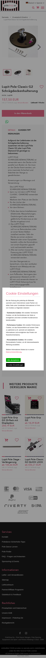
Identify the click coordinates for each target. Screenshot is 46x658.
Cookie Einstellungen (15, 365)
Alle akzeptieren (13, 360)
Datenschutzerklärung (13, 352)
